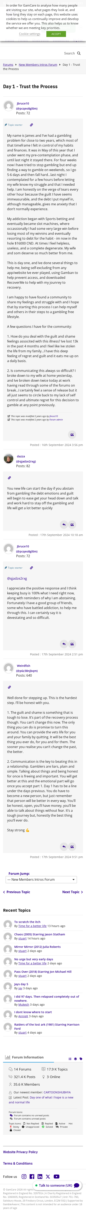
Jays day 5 (21, 984)
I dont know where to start (33, 1012)
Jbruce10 (23, 103)
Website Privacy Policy (20, 1152)
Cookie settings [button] (29, 34)
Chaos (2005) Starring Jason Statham (39, 934)
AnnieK (23, 1016)
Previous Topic (16, 892)
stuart (22, 938)
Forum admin (56, 419)
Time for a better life (32, 926)
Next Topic (72, 892)
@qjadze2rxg (17, 578)
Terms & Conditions (17, 1163)
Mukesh (23, 1004)
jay (20, 988)
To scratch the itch (27, 922)
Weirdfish (23, 666)
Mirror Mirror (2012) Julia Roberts (37, 947)
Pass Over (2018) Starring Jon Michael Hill (42, 972)
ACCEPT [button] (56, 34)
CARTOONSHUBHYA (57, 1092)
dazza (21, 456)
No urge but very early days (33, 959)
